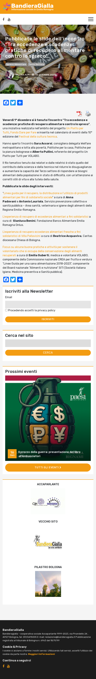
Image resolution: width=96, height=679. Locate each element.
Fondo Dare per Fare (23, 132)
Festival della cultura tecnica (38, 136)
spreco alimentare (16, 64)
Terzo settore (36, 64)
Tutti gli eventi (48, 467)
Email (8, 297)
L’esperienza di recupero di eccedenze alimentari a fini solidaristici (45, 216)
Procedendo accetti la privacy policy (30, 310)
